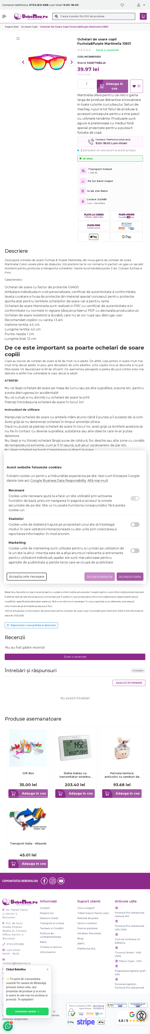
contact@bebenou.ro (15, 961)
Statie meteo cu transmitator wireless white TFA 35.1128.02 (75, 775)
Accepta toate (130, 576)
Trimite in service (51, 947)
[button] (6, 16)
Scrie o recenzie (107, 50)
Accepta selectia (99, 576)
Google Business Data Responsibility (58, 480)
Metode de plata (87, 918)
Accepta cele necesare (26, 576)
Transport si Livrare (52, 923)
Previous (23, 62)
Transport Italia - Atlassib (28, 843)
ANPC (81, 943)
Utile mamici (48, 952)
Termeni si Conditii (52, 928)
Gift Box (28, 773)
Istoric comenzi (87, 923)
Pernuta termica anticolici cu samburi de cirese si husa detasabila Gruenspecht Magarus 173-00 (122, 775)
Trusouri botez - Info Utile (128, 954)
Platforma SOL (86, 948)
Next (72, 62)
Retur (43, 942)
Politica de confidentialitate (50, 935)
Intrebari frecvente (89, 933)
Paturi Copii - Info (130, 961)
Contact (45, 908)
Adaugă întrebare (129, 682)
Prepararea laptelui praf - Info (131, 972)
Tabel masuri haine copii (93, 913)
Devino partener (87, 928)
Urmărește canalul (27, 1011)
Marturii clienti (49, 918)
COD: (80, 56)
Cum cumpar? (86, 908)
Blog (80, 938)
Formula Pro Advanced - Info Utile (130, 928)
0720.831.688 (13, 944)
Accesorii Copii (29, 26)
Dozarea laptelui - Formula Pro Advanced (129, 986)
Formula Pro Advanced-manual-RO (130, 914)
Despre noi (47, 913)
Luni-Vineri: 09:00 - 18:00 (11, 951)
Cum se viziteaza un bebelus (127, 941)
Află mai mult (98, 480)
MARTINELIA (96, 63)
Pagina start (12, 26)
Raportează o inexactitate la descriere (31, 625)
